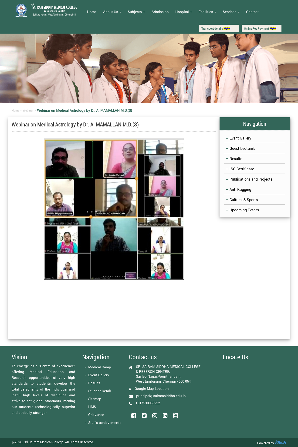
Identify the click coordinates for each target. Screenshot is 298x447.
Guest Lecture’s (242, 148)
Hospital (183, 11)
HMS (92, 406)
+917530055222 (147, 403)
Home (92, 11)
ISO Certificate (242, 168)
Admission (160, 11)
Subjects (136, 11)
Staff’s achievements (104, 422)
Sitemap (94, 398)
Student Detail (99, 390)
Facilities (207, 11)
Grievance (96, 414)
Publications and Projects (251, 179)
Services (231, 11)
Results (236, 158)
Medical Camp (99, 367)
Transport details (215, 28)
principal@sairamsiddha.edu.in (161, 395)
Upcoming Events (244, 209)
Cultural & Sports (244, 199)
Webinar (28, 110)
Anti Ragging (240, 189)
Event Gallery (240, 138)
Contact (252, 11)
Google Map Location (152, 388)
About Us (112, 11)
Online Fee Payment (260, 28)
